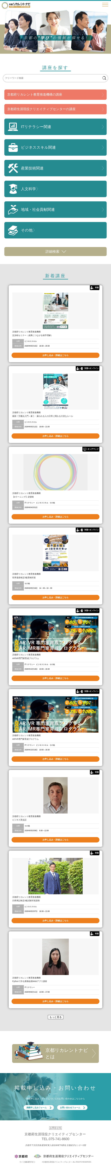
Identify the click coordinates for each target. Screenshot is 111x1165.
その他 (20, 230)
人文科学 (21, 189)
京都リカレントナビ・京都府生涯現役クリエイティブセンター (15, 5)
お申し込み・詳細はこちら (55, 355)
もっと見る (55, 1017)
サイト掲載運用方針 (27, 1162)
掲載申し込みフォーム (36, 1107)
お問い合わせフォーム (70, 1107)
